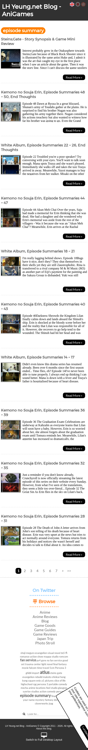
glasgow (62, 687)
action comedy (48, 691)
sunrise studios (31, 691)
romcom (63, 656)
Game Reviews (45, 634)
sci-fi (64, 652)
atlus (44, 672)
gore (43, 660)
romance (25, 656)
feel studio (52, 687)
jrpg (51, 703)
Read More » (74, 77)
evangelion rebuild (32, 676)
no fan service (54, 660)
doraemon (59, 699)
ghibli (28, 672)
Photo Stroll (45, 643)
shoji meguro (28, 652)
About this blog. (44, 728)
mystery (39, 699)
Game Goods (45, 625)
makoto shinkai (51, 676)
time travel (43, 667)
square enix (34, 680)
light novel (47, 664)
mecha (24, 687)
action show (36, 656)
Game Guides (45, 630)
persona (60, 691)
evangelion (41, 652)
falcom (32, 667)
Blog (45, 621)
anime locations (37, 687)
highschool (26, 684)
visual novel (54, 652)
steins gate (56, 672)
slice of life (60, 680)
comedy (62, 684)
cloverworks (41, 703)
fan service (28, 660)
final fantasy (60, 664)
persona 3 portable (47, 684)
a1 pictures (47, 680)
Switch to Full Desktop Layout (44, 737)
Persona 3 (60, 667)
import (35, 672)
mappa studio (51, 656)
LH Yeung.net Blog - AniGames (31, 10)
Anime (45, 612)
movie (25, 667)
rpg (35, 684)
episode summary (35, 695)
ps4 (39, 660)
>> (69, 571)
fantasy (49, 699)
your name (29, 699)
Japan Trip (45, 638)
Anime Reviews (45, 616)
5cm (52, 667)
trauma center (33, 664)
